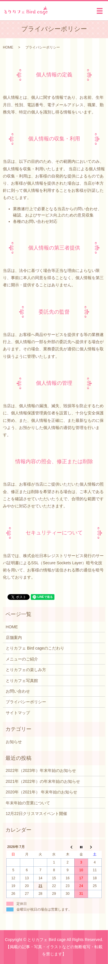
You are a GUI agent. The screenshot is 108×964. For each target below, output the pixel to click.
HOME (8, 47)
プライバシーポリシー (26, 702)
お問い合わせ (18, 691)
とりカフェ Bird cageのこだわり (35, 648)
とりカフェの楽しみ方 (26, 669)
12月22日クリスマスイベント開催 (36, 813)
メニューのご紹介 (22, 659)
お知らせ (14, 741)
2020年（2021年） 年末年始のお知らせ (41, 792)
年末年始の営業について (28, 803)
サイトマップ (18, 712)
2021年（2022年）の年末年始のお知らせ (43, 781)
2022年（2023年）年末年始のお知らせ (41, 770)
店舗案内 (14, 637)
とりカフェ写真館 (22, 680)
